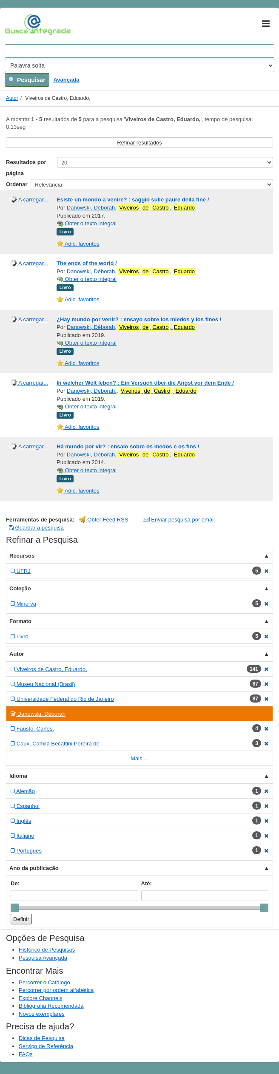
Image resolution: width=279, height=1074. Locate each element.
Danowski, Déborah (91, 207)
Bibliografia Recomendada (51, 1006)
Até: (146, 883)
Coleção (20, 588)
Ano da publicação (34, 868)
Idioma (18, 776)
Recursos (21, 556)
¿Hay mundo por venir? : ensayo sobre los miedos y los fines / (139, 319)
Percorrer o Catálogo (44, 982)
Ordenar (17, 184)
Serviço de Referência (46, 1046)
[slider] (15, 908)
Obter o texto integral (87, 223)
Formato (20, 621)
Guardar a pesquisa (36, 527)
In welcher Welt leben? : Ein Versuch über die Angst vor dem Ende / (145, 383)
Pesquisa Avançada (43, 958)
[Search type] (139, 65)
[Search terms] (139, 51)
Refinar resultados (139, 142)
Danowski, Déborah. (92, 391)
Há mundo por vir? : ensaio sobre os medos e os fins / (128, 446)
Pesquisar (27, 80)
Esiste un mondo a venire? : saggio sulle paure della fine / (133, 199)
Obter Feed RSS (103, 519)
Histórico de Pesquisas (47, 949)
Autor (12, 98)
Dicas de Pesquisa (42, 1038)
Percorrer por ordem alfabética (56, 990)
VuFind (18, 24)
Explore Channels (41, 998)
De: (15, 883)
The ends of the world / (87, 263)
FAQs (26, 1054)
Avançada (66, 80)
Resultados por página (26, 167)
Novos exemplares (42, 1014)
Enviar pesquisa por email (179, 519)
